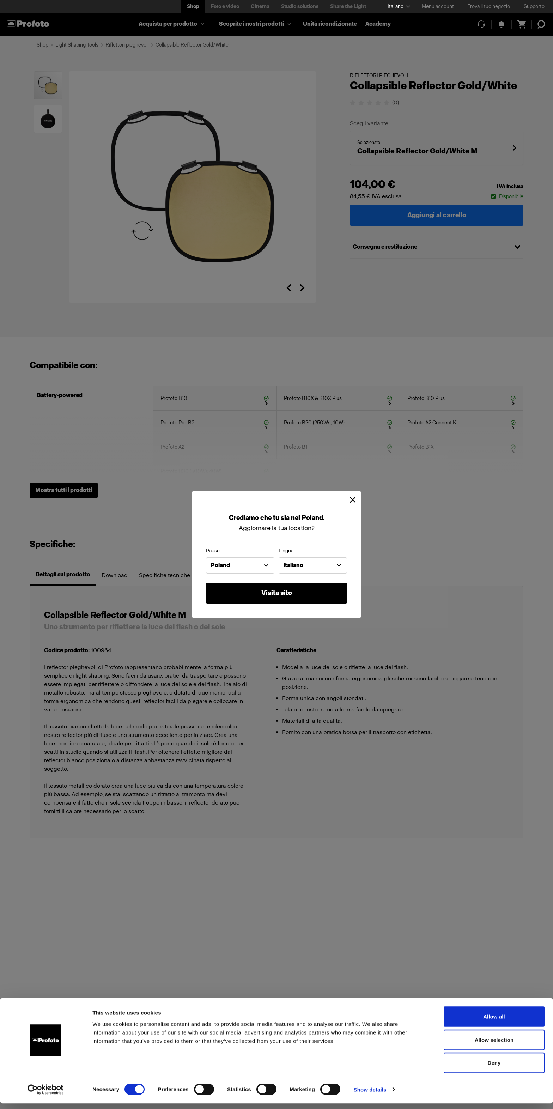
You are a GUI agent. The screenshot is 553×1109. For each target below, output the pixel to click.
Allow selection (494, 1045)
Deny (493, 1068)
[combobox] (240, 565)
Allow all (494, 1022)
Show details (370, 1095)
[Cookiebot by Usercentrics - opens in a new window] (46, 1095)
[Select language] (399, 6)
